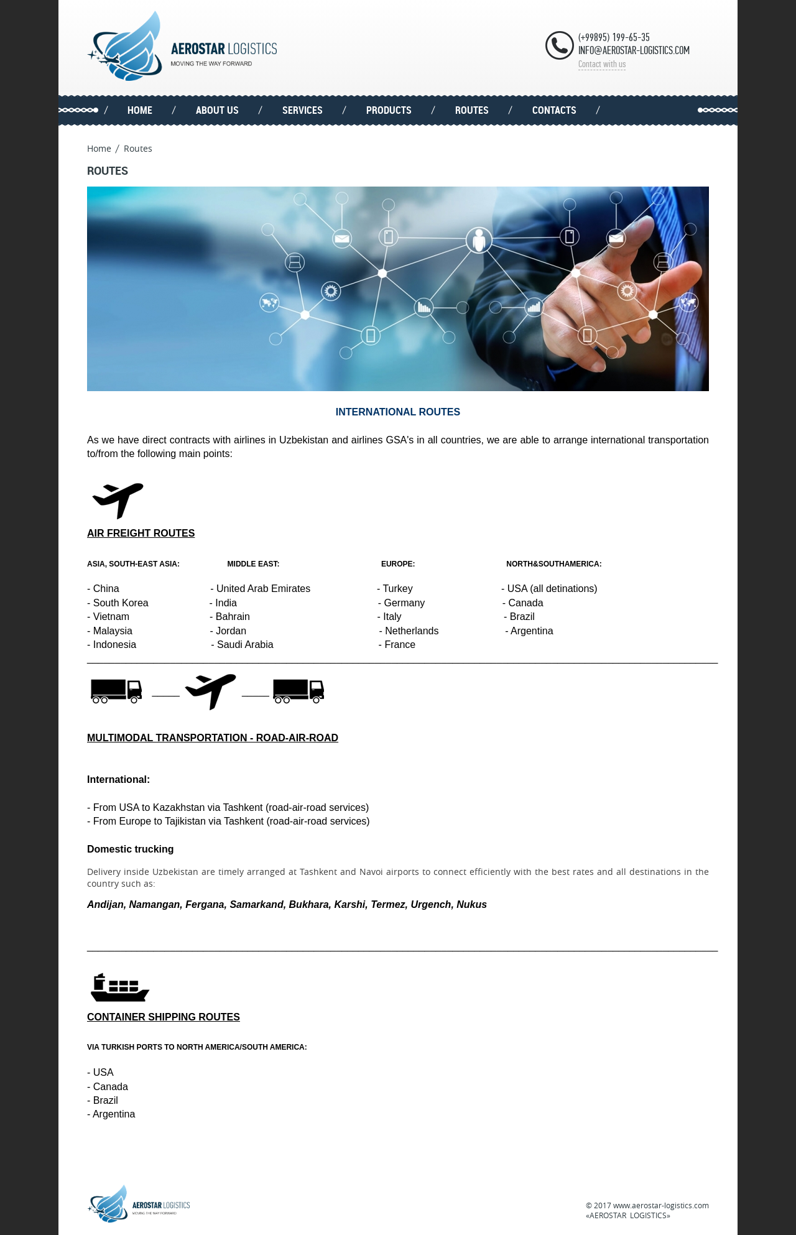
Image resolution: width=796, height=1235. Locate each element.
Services (302, 110)
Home (139, 110)
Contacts (554, 110)
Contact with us (602, 64)
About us (217, 110)
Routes (472, 110)
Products (389, 110)
